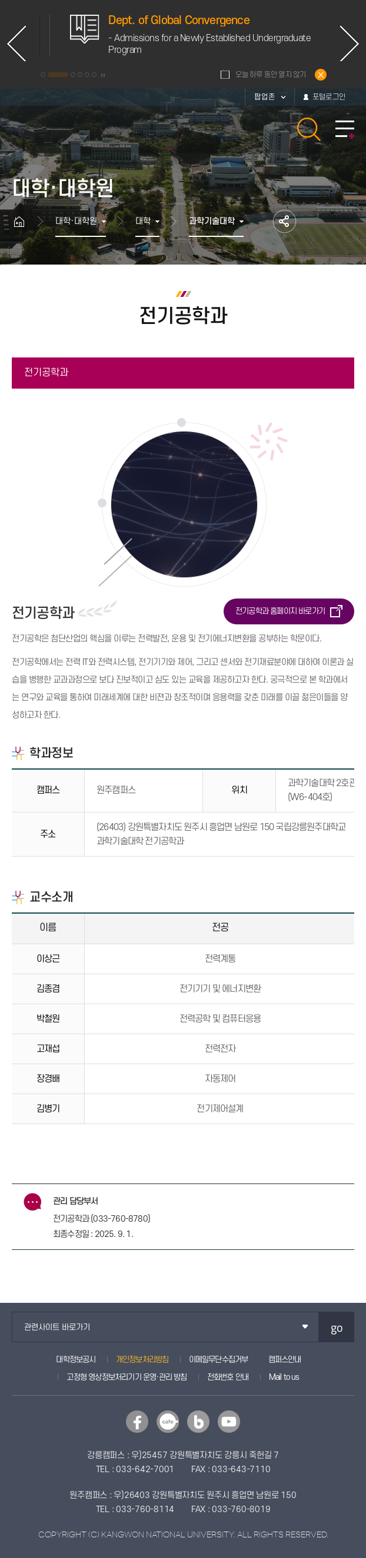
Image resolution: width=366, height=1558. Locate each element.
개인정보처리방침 (142, 1359)
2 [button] (58, 74)
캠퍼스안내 (284, 1359)
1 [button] (43, 74)
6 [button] (94, 74)
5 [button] (87, 74)
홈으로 (25, 221)
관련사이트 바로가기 (57, 1327)
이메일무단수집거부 (218, 1359)
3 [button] (73, 74)
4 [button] (80, 74)
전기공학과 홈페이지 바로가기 (280, 611)
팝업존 (264, 97)
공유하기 (284, 221)
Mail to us (284, 1377)
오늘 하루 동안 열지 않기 (271, 75)
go (337, 1327)
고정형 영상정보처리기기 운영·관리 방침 (126, 1377)
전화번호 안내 (227, 1377)
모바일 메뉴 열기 (344, 130)
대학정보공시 (75, 1359)
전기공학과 (46, 372)
